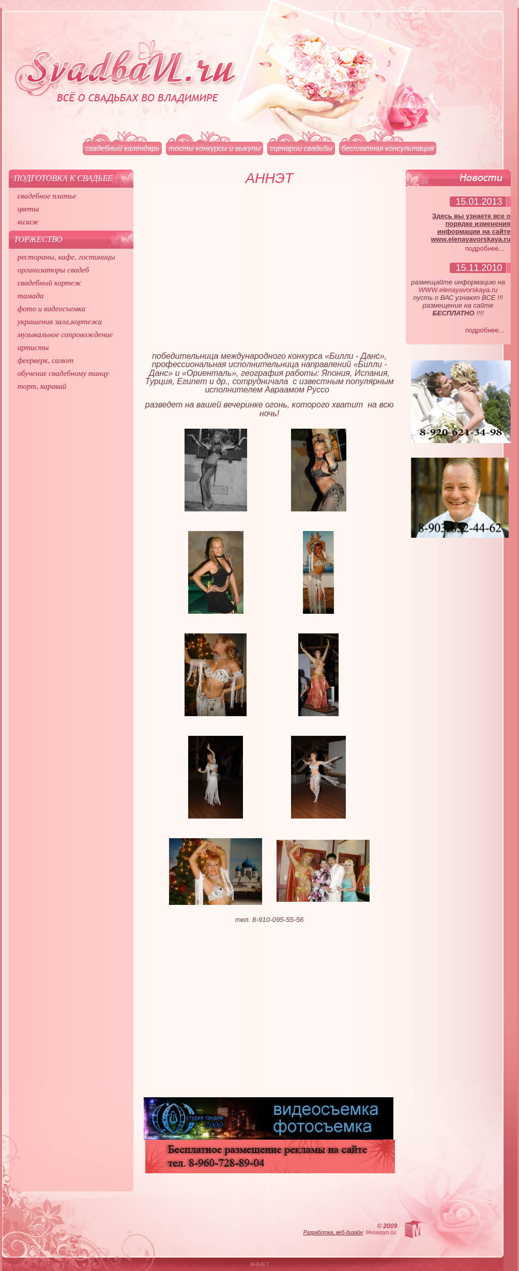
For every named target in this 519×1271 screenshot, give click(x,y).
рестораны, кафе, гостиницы (66, 257)
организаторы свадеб (53, 270)
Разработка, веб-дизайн (333, 1232)
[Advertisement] (269, 273)
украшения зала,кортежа (60, 321)
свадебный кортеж (50, 283)
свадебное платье (47, 196)
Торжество (38, 239)
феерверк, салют (45, 360)
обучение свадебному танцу (63, 373)
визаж (28, 222)
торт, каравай (42, 386)
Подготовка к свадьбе (63, 178)
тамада (31, 296)
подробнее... (485, 248)
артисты (33, 347)
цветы (28, 209)
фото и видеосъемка (51, 309)
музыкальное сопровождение (65, 334)
